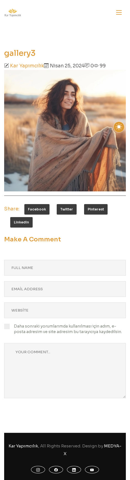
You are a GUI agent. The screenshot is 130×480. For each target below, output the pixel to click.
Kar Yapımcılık (27, 66)
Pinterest (96, 209)
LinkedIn (21, 222)
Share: (11, 209)
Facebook (37, 209)
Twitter (66, 209)
